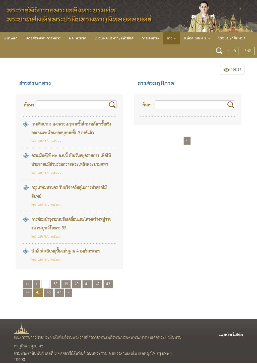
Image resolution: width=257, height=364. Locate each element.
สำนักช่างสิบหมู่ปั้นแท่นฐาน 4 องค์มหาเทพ (65, 251)
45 (38, 292)
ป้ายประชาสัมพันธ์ (231, 38)
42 (98, 284)
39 (66, 284)
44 (28, 292)
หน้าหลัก (11, 38)
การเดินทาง (150, 38)
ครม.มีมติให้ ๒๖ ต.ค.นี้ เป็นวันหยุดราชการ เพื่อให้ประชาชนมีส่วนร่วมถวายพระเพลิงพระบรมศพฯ (71, 160)
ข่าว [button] (171, 38)
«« (27, 284)
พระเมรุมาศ (77, 38)
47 (59, 292)
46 (49, 292)
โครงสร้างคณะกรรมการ (43, 38)
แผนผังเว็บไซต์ (231, 334)
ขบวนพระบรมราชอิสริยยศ (114, 38)
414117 (232, 70)
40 (77, 284)
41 (87, 284)
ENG (247, 51)
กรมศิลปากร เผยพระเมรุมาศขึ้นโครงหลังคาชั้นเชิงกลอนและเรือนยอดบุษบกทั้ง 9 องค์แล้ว (71, 128)
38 (55, 284)
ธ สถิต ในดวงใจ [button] (197, 38)
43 (108, 284)
